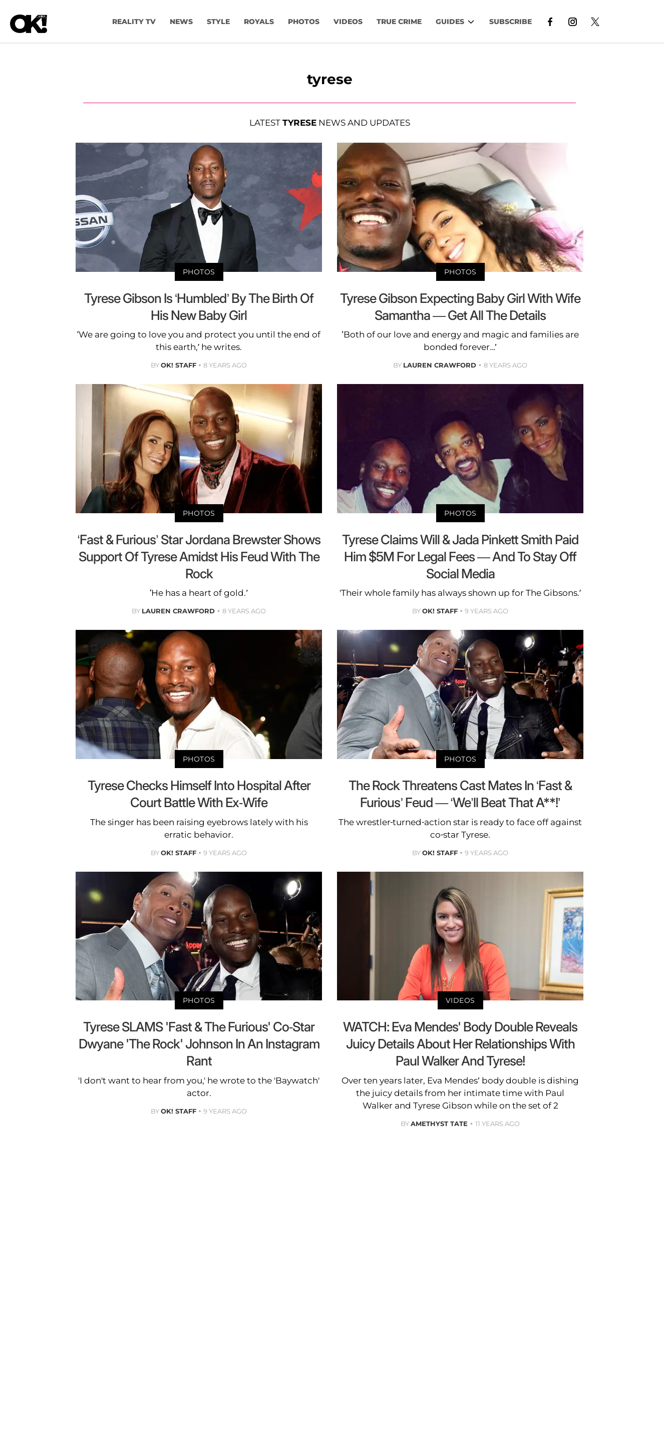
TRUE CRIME (399, 21)
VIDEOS (348, 21)
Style (218, 21)
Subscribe (510, 21)
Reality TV (134, 21)
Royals (259, 21)
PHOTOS (303, 21)
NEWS (181, 21)
